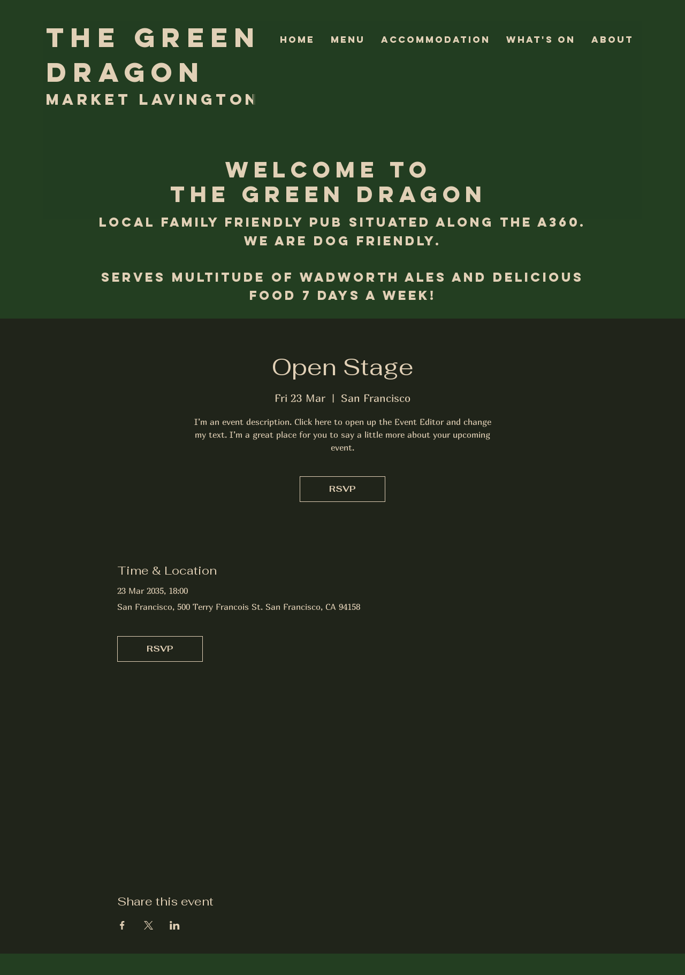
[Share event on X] (148, 925)
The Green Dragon (153, 54)
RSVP (342, 488)
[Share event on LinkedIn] (175, 925)
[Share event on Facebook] (122, 925)
